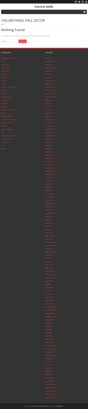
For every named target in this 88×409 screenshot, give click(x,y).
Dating (3, 84)
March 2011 (49, 233)
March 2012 (49, 194)
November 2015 (50, 68)
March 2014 (49, 116)
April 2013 (48, 152)
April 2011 (48, 229)
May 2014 (48, 110)
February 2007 (50, 378)
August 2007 (49, 359)
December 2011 (50, 204)
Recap (3, 126)
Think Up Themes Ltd (40, 406)
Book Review (5, 68)
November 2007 (50, 349)
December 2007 (50, 346)
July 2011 (48, 220)
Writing (3, 149)
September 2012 (50, 174)
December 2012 (50, 165)
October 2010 (49, 249)
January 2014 (49, 123)
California (4, 74)
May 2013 (48, 149)
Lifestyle (4, 107)
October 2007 (49, 352)
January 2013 (49, 162)
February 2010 (50, 271)
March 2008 (49, 336)
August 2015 (49, 71)
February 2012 (50, 197)
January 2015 (49, 84)
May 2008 (48, 330)
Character (4, 78)
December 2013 (50, 126)
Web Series (5, 142)
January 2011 (49, 239)
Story (3, 132)
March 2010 (49, 268)
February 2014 (50, 120)
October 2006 (49, 391)
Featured (4, 94)
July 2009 (48, 284)
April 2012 (48, 191)
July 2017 (48, 58)
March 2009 (49, 297)
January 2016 (49, 65)
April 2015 (48, 74)
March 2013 (49, 155)
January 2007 (49, 381)
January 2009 (49, 304)
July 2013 (48, 142)
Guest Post (4, 100)
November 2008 (50, 310)
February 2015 (50, 81)
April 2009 (48, 294)
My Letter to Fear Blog (8, 120)
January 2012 (49, 200)
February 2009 (50, 300)
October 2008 (49, 313)
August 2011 (49, 216)
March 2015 (49, 78)
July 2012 (48, 181)
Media (3, 113)
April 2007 (48, 371)
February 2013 (50, 158)
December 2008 (50, 307)
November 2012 (50, 168)
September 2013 (50, 136)
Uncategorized (6, 139)
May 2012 (48, 187)
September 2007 (50, 355)
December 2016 (50, 61)
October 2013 (49, 132)
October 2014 (49, 94)
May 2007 (48, 368)
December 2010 (50, 242)
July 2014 (48, 103)
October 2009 (49, 275)
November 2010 (50, 246)
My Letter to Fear (6, 116)
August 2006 (49, 397)
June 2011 (48, 223)
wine (2, 145)
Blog (2, 61)
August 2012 (49, 178)
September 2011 (50, 213)
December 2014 (50, 87)
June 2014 (48, 107)
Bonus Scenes (5, 65)
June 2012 (48, 184)
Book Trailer (5, 71)
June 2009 (48, 288)
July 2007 (48, 362)
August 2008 (49, 320)
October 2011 (49, 210)
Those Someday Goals (8, 136)
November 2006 (50, 388)
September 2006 (50, 394)
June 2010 (48, 259)
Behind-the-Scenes (7, 58)
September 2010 (50, 252)
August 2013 (49, 139)
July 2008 (48, 323)
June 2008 (48, 326)
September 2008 (50, 317)
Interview (4, 103)
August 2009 (49, 281)
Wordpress (59, 406)
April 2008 (48, 333)
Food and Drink (6, 97)
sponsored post (6, 129)
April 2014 (48, 113)
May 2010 (48, 262)
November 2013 (50, 129)
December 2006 (50, 384)
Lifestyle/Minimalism (8, 110)
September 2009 (50, 278)
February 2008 (50, 339)
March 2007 (49, 375)
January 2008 (49, 342)
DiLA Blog (4, 91)
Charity (3, 81)
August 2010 (49, 255)
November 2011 (50, 207)
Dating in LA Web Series (9, 87)
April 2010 (48, 265)
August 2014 (49, 100)
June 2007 (48, 365)
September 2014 (50, 97)
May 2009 (48, 291)
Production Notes (7, 123)
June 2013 (48, 145)
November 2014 (50, 91)
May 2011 (48, 226)
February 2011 (50, 236)
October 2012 (49, 171)
